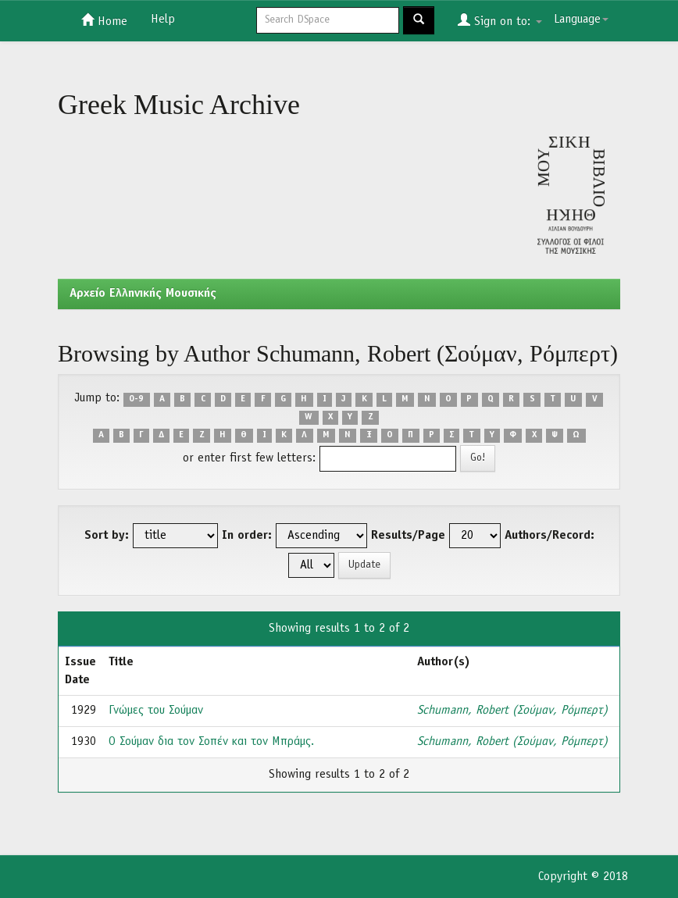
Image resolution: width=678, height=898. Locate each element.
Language (581, 19)
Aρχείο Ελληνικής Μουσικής (143, 293)
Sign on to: (500, 20)
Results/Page (408, 535)
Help (163, 19)
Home (104, 20)
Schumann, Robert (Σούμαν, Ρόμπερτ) (512, 710)
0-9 (136, 399)
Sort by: (106, 535)
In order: (247, 535)
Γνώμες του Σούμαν (156, 710)
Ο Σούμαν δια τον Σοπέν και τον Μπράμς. (211, 742)
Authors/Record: (549, 535)
